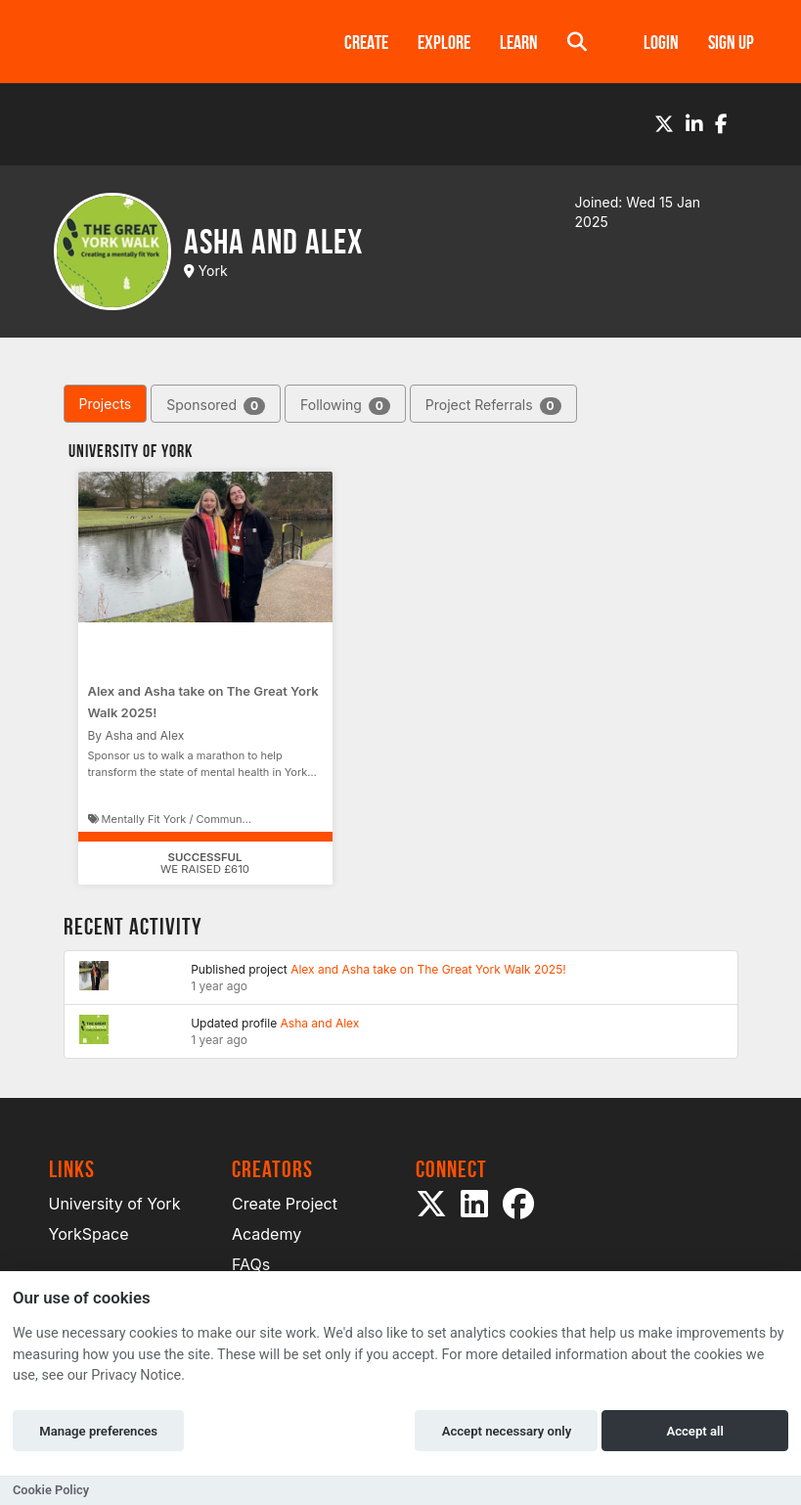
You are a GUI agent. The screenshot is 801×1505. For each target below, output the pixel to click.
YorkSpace (89, 1234)
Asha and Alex (320, 1023)
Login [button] (661, 42)
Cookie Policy (51, 1489)
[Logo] (171, 41)
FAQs (251, 1264)
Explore (444, 42)
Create (366, 42)
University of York (115, 1203)
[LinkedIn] (694, 124)
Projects (105, 403)
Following (345, 405)
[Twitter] (664, 124)
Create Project (284, 1203)
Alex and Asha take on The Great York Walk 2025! (428, 969)
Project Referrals (493, 405)
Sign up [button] (731, 42)
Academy (266, 1234)
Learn (519, 42)
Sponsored (215, 405)
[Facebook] (721, 124)
